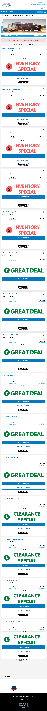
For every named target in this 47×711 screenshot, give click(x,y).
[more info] (23, 373)
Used (2, 29)
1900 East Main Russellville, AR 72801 (37, 4)
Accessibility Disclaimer (27, 688)
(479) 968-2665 (42, 2)
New (2, 22)
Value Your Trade (23, 74)
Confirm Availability (23, 78)
